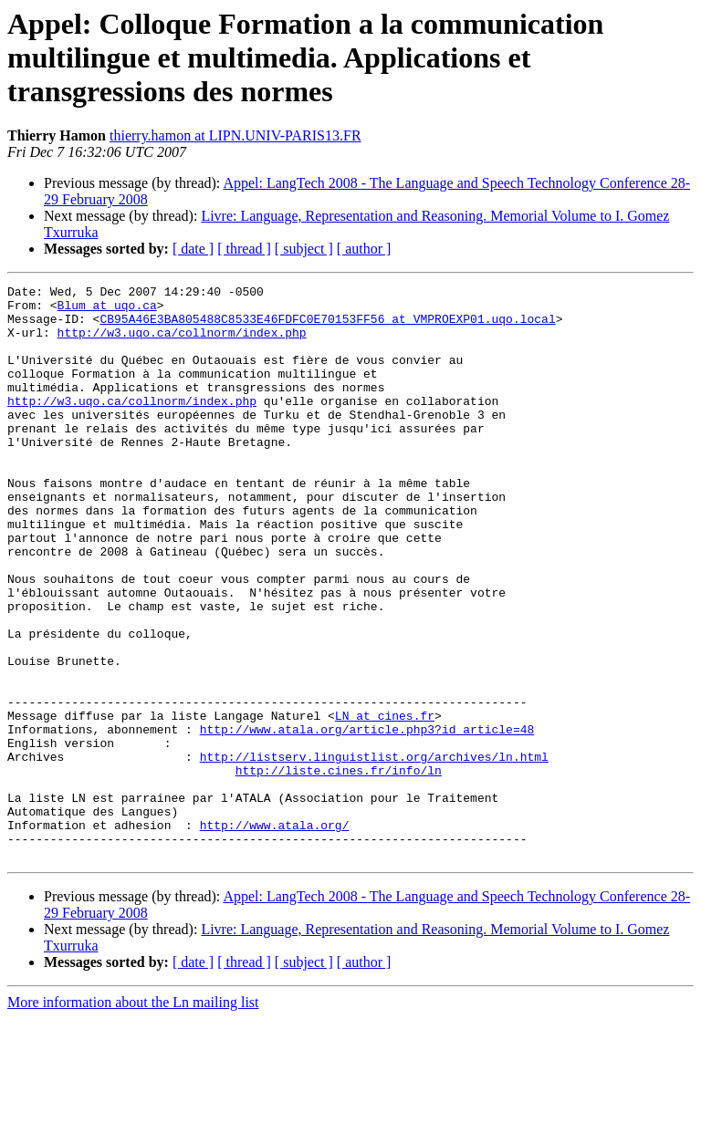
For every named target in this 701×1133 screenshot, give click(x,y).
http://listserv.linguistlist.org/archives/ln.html (374, 852)
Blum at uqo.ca (107, 310)
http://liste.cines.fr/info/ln (338, 868)
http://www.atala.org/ (275, 934)
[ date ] (193, 248)
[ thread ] (244, 248)
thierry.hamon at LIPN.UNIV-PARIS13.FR (235, 135)
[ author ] (364, 248)
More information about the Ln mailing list (133, 1117)
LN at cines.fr (384, 803)
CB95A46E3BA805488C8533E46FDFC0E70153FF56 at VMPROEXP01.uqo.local (327, 326)
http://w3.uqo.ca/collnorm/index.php (182, 343)
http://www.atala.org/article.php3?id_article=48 (367, 819)
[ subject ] (304, 248)
